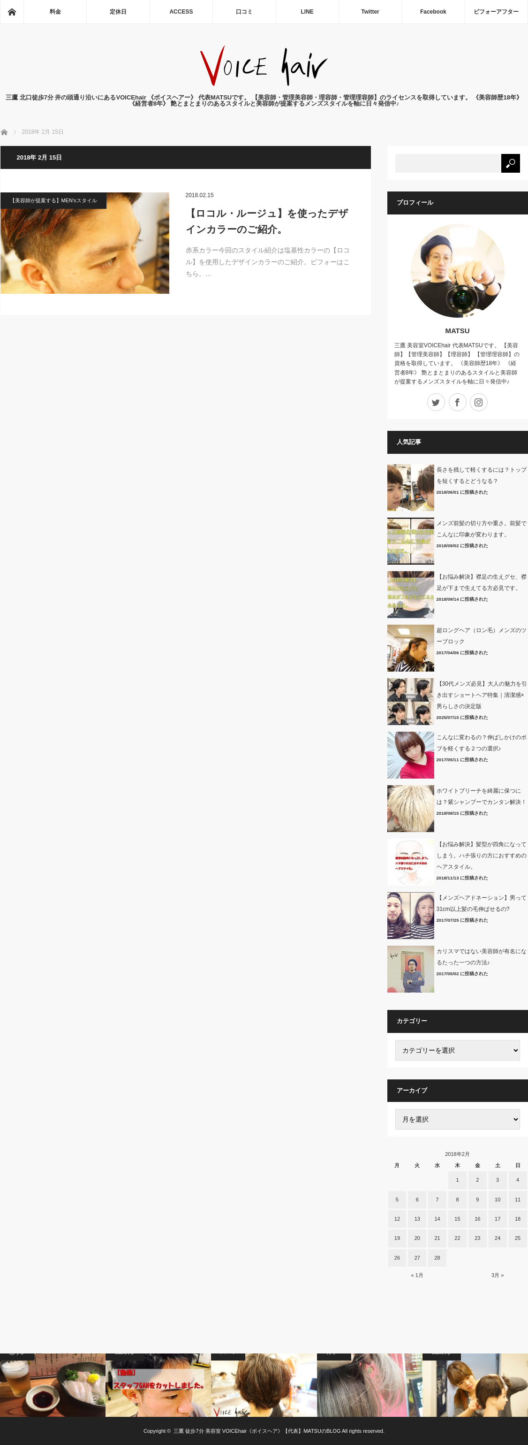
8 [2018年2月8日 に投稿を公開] (457, 1199)
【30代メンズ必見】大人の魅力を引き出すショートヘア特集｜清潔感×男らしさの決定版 (482, 695)
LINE (307, 11)
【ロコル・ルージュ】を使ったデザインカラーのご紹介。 (267, 221)
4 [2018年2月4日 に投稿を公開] (517, 1180)
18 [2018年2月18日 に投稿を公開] (517, 1219)
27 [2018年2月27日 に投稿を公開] (417, 1258)
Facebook (433, 11)
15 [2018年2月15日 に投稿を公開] (457, 1219)
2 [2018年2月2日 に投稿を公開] (477, 1180)
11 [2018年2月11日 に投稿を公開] (517, 1199)
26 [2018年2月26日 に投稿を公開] (397, 1258)
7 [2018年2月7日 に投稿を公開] (437, 1199)
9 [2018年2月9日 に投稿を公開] (477, 1199)
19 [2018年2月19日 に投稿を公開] (397, 1238)
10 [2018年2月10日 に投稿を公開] (497, 1199)
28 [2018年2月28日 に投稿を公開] (437, 1258)
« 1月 (417, 1275)
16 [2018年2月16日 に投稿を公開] (477, 1219)
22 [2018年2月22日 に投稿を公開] (457, 1238)
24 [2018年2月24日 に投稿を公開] (497, 1238)
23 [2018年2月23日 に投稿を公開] (477, 1238)
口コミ (244, 11)
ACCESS (181, 11)
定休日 (118, 11)
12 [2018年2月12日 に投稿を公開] (397, 1219)
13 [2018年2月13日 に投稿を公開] (417, 1219)
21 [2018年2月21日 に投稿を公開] (437, 1238)
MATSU (457, 331)
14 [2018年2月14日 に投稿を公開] (437, 1219)
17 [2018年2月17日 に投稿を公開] (497, 1219)
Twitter (370, 11)
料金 (55, 11)
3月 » (497, 1275)
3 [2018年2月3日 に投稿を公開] (497, 1180)
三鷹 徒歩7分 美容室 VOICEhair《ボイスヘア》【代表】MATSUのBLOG (256, 1431)
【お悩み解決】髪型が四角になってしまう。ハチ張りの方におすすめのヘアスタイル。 (482, 855)
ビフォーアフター (496, 11)
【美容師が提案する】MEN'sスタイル (53, 200)
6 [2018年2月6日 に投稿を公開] (417, 1199)
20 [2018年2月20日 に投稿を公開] (417, 1238)
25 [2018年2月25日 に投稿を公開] (517, 1238)
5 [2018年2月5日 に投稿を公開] (397, 1199)
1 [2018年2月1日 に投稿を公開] (457, 1180)
